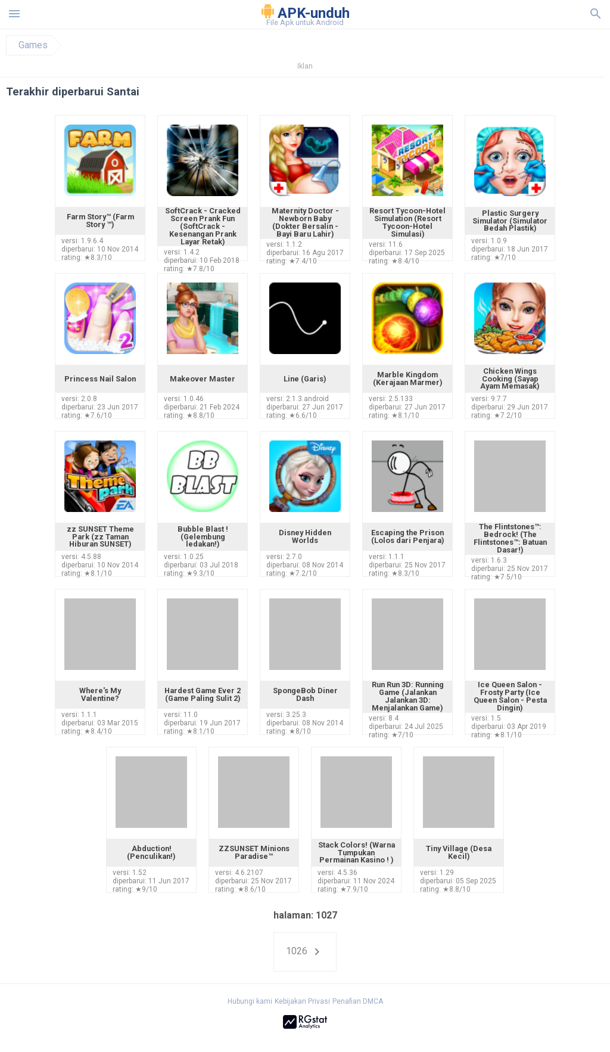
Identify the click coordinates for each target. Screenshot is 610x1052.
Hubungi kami (250, 1001)
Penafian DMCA (357, 1001)
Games (33, 45)
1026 (305, 952)
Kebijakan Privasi (302, 1001)
